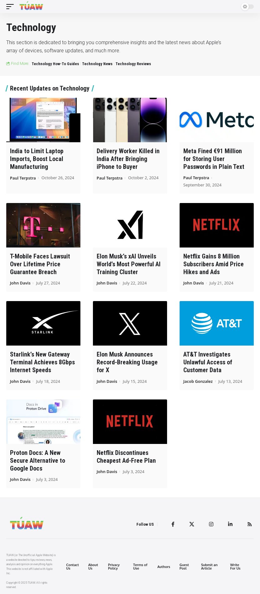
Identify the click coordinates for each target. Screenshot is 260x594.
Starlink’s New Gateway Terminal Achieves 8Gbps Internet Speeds (42, 362)
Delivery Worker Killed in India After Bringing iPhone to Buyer (128, 158)
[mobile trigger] (11, 6)
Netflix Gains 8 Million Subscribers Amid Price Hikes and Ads (213, 264)
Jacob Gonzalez (198, 381)
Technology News (97, 63)
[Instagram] (211, 524)
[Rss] (250, 524)
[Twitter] (192, 524)
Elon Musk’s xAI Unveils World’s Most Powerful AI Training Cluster (129, 264)
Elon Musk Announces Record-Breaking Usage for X (127, 362)
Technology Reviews (133, 63)
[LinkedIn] (230, 524)
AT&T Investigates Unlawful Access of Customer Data (207, 362)
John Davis (20, 283)
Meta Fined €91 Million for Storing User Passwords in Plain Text (213, 158)
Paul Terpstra (23, 177)
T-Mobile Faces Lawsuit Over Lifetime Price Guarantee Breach (40, 264)
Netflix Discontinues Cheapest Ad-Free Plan (126, 456)
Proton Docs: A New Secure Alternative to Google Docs (37, 460)
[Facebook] (173, 524)
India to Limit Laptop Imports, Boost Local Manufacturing (37, 158)
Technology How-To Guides (55, 63)
